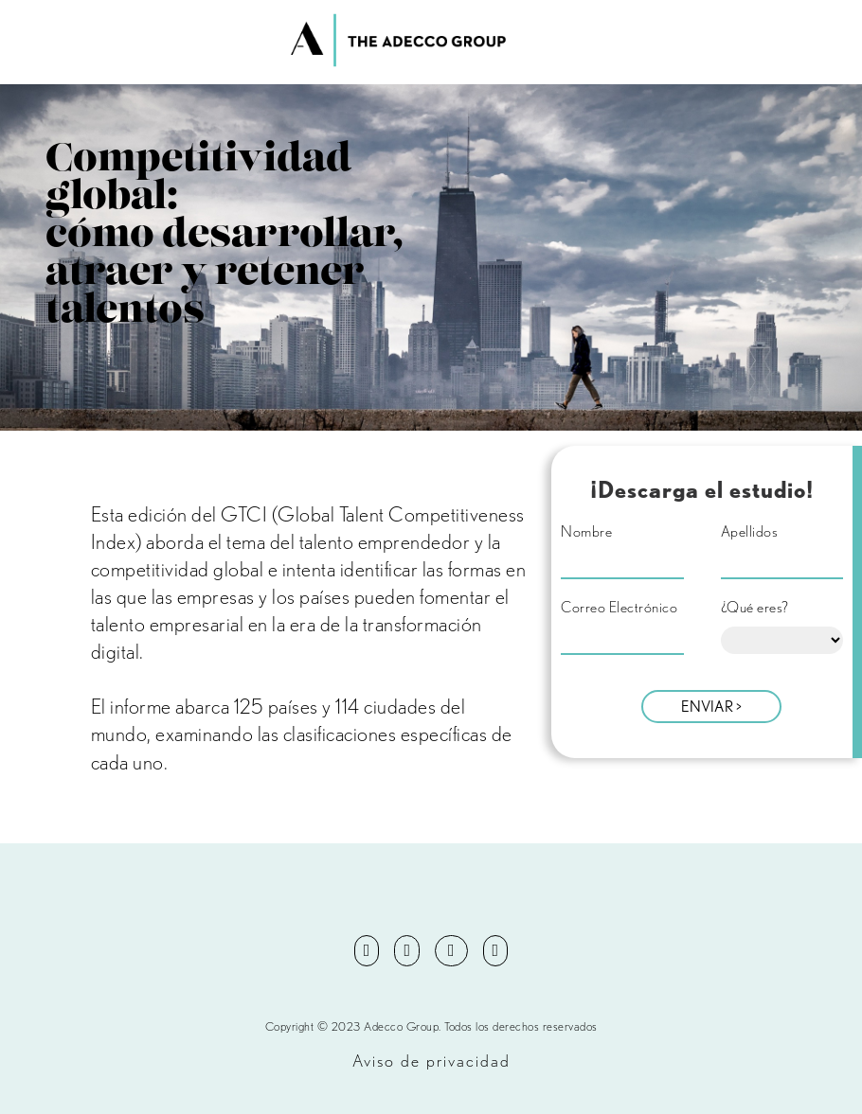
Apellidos (750, 531)
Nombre (586, 531)
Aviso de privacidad (431, 1060)
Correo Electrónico (619, 607)
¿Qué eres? (755, 607)
